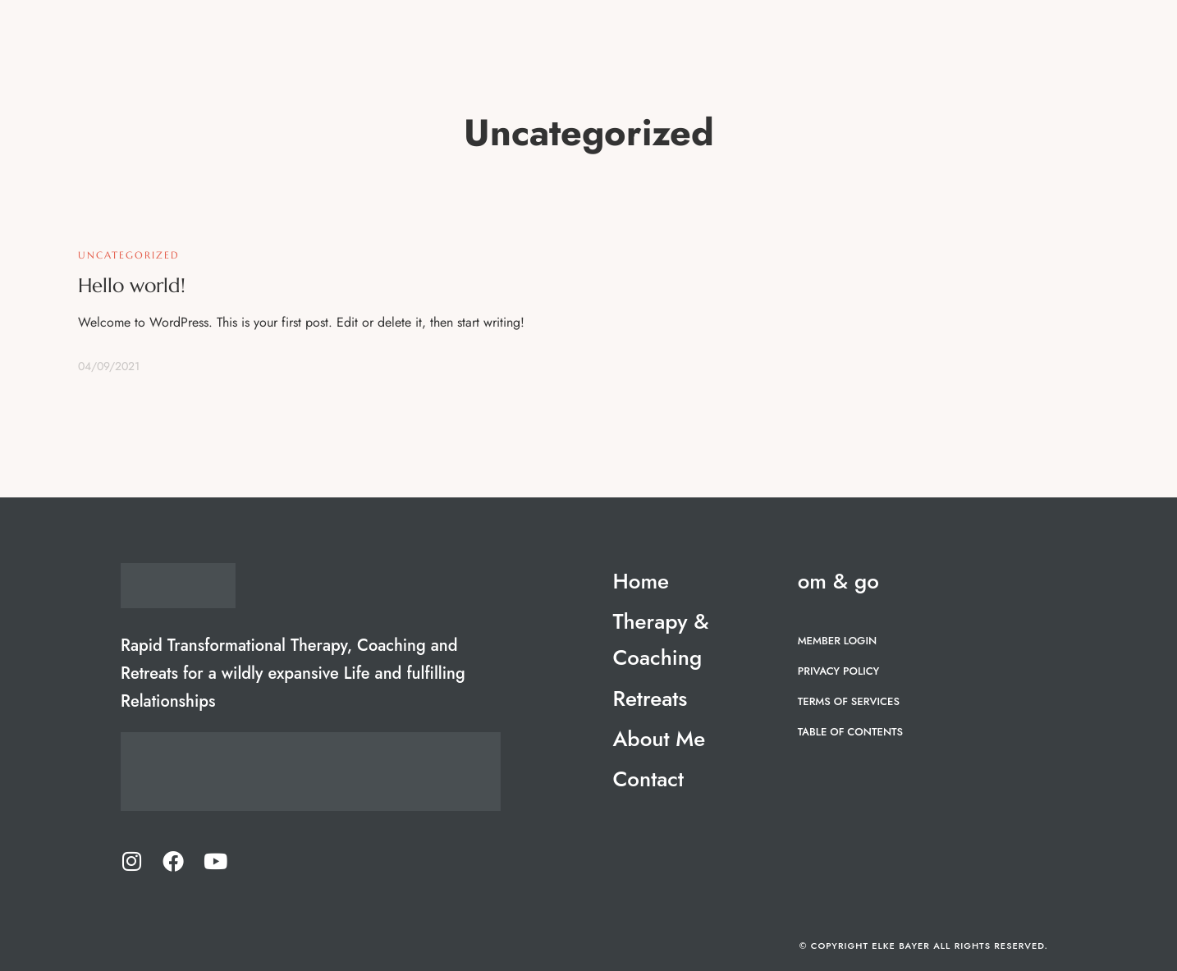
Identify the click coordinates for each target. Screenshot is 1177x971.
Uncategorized (129, 255)
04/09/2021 (109, 366)
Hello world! (131, 285)
